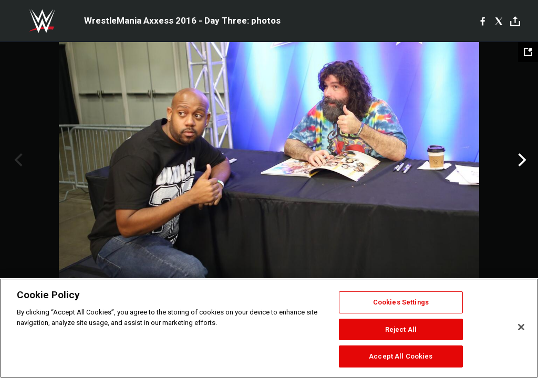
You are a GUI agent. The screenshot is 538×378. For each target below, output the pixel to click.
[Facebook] (482, 21)
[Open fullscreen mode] (528, 52)
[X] (499, 21)
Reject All (401, 329)
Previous (17, 160)
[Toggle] (515, 21)
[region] (269, 328)
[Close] (521, 327)
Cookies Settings (401, 302)
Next (521, 160)
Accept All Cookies (400, 356)
